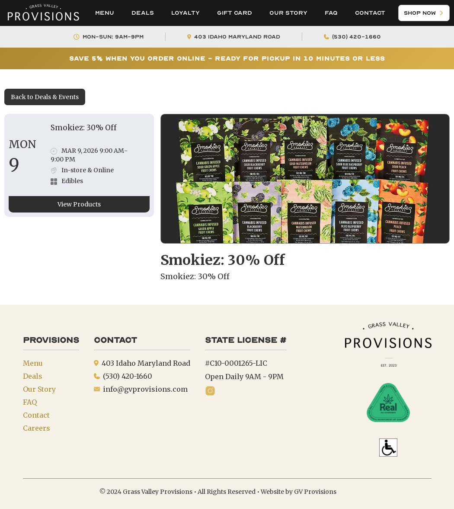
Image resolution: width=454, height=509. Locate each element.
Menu (104, 13)
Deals (142, 13)
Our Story (288, 13)
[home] (43, 13)
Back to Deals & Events (45, 97)
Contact (370, 13)
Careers (36, 428)
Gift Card (234, 13)
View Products (79, 204)
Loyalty (185, 13)
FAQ (331, 13)
